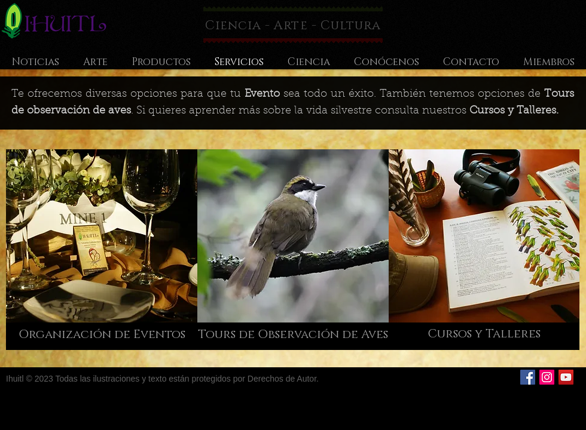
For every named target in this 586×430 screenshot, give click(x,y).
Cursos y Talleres (512, 111)
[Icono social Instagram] (546, 377)
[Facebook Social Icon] (527, 377)
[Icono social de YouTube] (565, 377)
